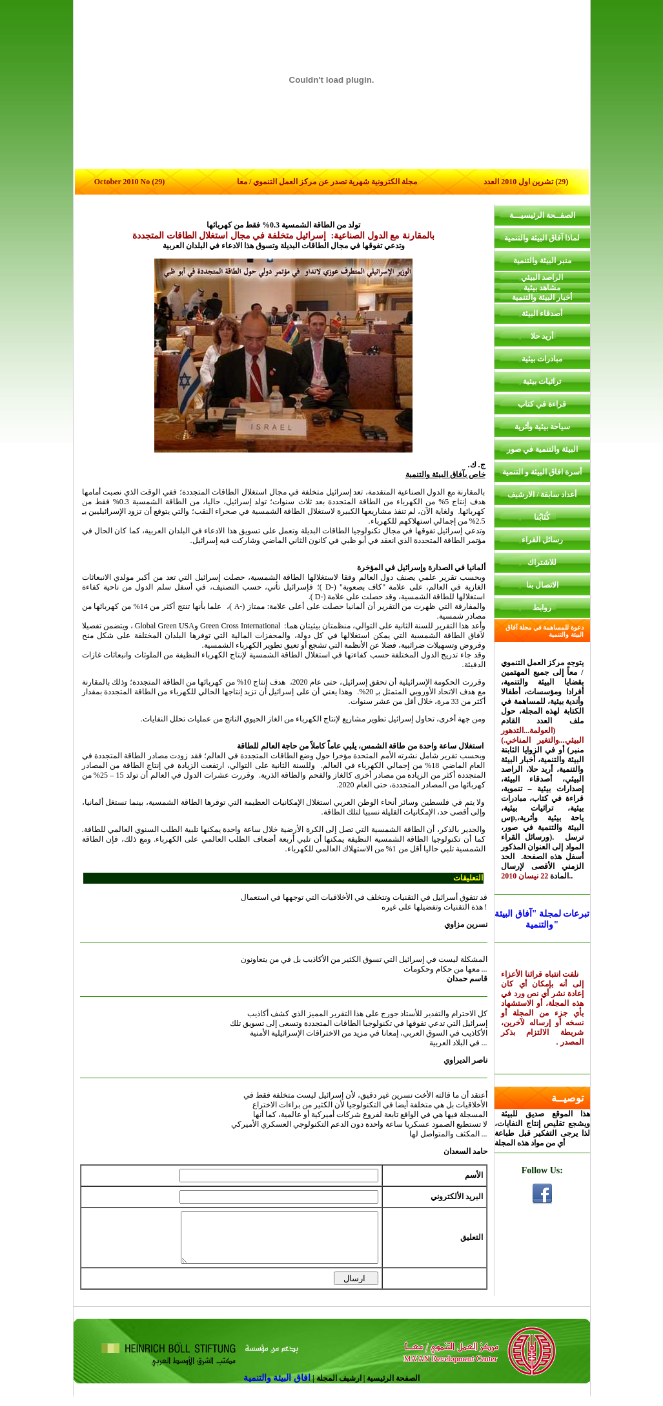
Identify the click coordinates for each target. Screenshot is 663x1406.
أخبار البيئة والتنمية (542, 297)
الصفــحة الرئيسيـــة (542, 215)
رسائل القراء (542, 539)
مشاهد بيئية (542, 287)
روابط (542, 607)
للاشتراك (541, 562)
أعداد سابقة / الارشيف (541, 494)
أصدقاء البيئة (542, 313)
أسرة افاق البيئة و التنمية (542, 471)
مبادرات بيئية (542, 358)
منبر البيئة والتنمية (542, 260)
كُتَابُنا (542, 517)
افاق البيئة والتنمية (278, 1387)
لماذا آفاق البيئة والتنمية (542, 237)
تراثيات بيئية (542, 381)
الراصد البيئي (542, 277)
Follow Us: (542, 1170)
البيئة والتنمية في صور (542, 449)
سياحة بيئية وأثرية (542, 426)
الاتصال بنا (542, 585)
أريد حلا (542, 336)
